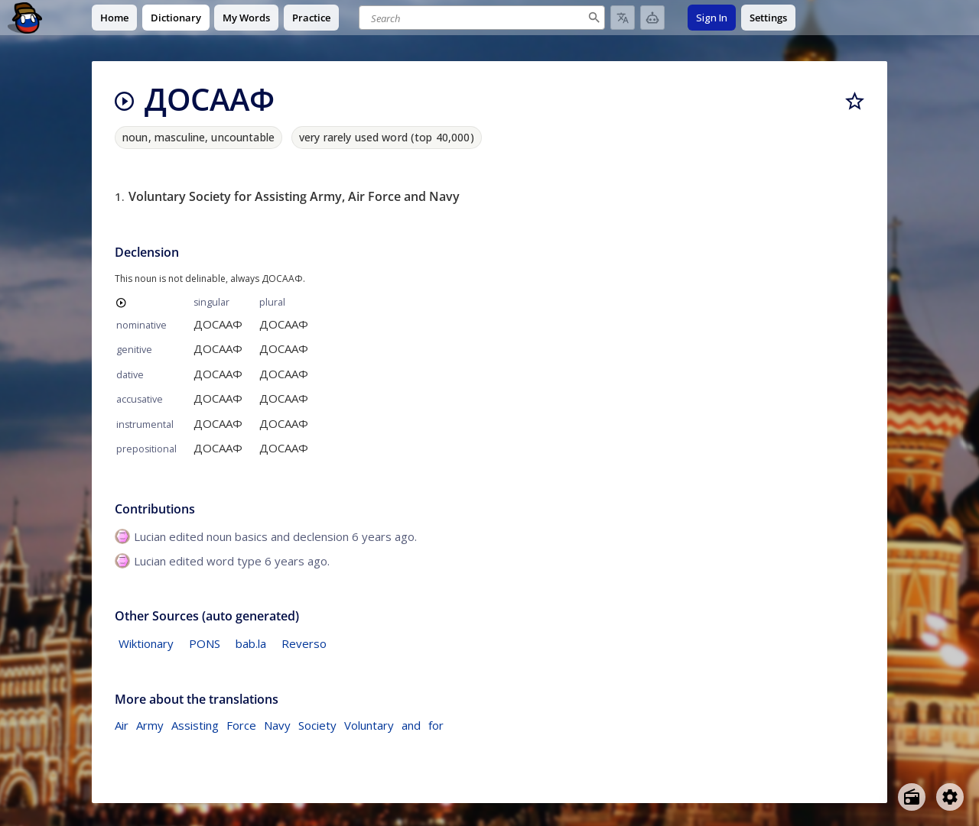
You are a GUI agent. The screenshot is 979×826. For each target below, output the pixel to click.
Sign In (711, 17)
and (411, 725)
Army (150, 725)
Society (317, 725)
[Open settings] (950, 797)
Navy (277, 725)
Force (241, 725)
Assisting (195, 725)
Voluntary (369, 725)
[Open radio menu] (911, 797)
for (436, 725)
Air (121, 725)
